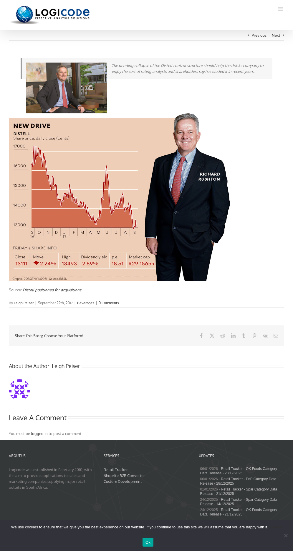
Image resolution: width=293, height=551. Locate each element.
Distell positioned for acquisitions (52, 290)
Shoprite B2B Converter (124, 475)
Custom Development (123, 481)
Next (276, 35)
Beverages (85, 303)
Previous (259, 35)
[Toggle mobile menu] (281, 9)
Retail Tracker (116, 469)
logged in (39, 433)
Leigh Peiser (24, 303)
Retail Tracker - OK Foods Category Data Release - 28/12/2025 (238, 471)
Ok (147, 542)
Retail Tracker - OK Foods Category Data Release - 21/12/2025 (238, 512)
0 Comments (109, 303)
